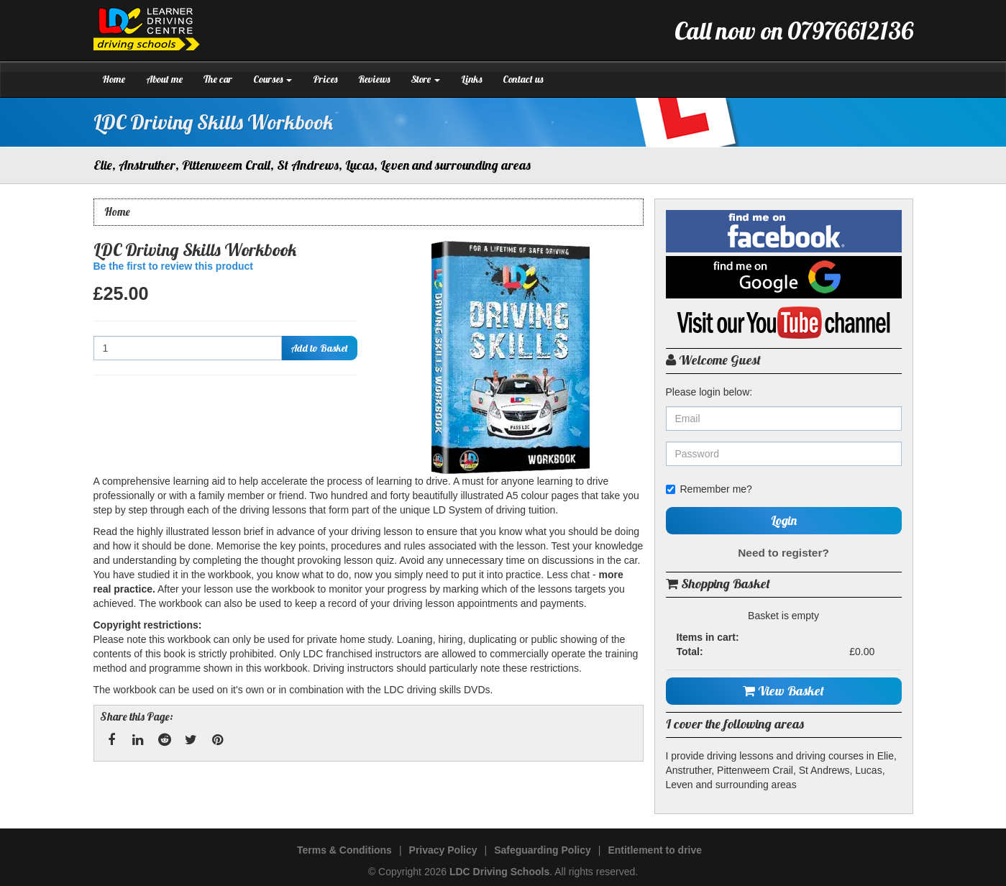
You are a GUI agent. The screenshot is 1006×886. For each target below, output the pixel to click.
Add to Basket (319, 348)
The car (218, 79)
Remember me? (709, 489)
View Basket (783, 690)
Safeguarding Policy (542, 850)
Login (784, 520)
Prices (325, 79)
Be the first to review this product (173, 266)
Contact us (523, 79)
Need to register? (783, 553)
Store (425, 79)
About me (164, 79)
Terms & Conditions (344, 850)
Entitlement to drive (655, 850)
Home (113, 79)
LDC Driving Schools (499, 871)
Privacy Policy (443, 850)
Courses (272, 79)
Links (471, 79)
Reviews (374, 79)
